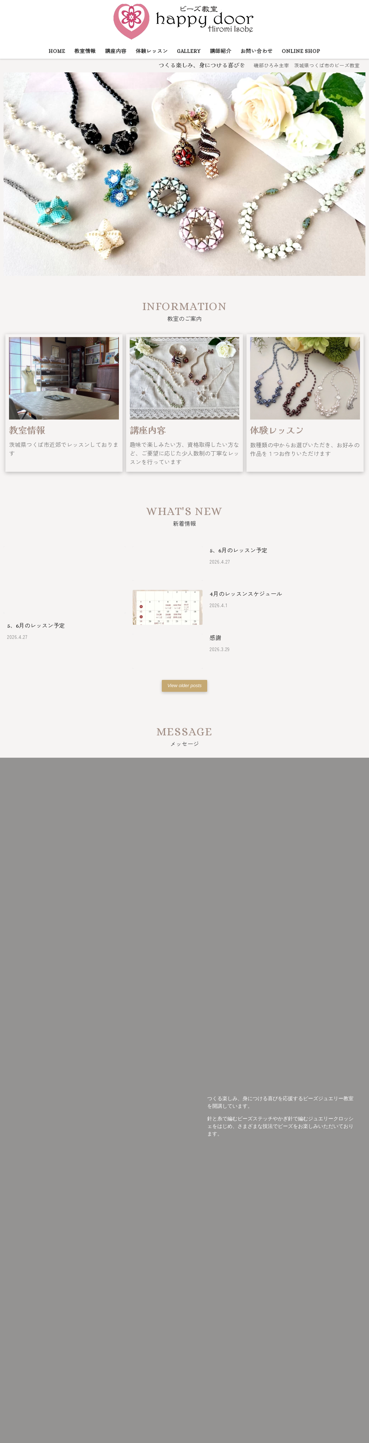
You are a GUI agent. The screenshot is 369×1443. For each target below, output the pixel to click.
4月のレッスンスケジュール (246, 594)
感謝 (215, 638)
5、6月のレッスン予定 (36, 625)
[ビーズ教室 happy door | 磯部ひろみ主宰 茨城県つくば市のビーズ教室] (185, 20)
